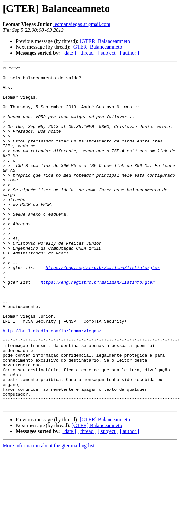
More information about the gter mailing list (49, 513)
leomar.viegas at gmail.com (81, 24)
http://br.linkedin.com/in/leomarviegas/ (52, 384)
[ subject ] (108, 53)
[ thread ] (86, 53)
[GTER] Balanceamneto (105, 41)
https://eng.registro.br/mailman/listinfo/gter (103, 308)
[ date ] (68, 53)
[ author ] (129, 53)
